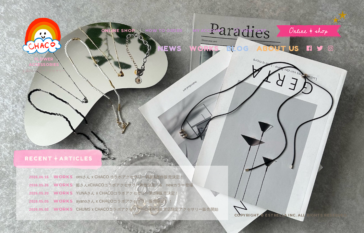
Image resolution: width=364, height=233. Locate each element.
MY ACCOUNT (208, 30)
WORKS (204, 48)
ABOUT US (277, 48)
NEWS (170, 48)
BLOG (237, 48)
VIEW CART (250, 30)
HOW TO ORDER (164, 30)
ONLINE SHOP (118, 30)
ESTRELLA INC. (281, 215)
